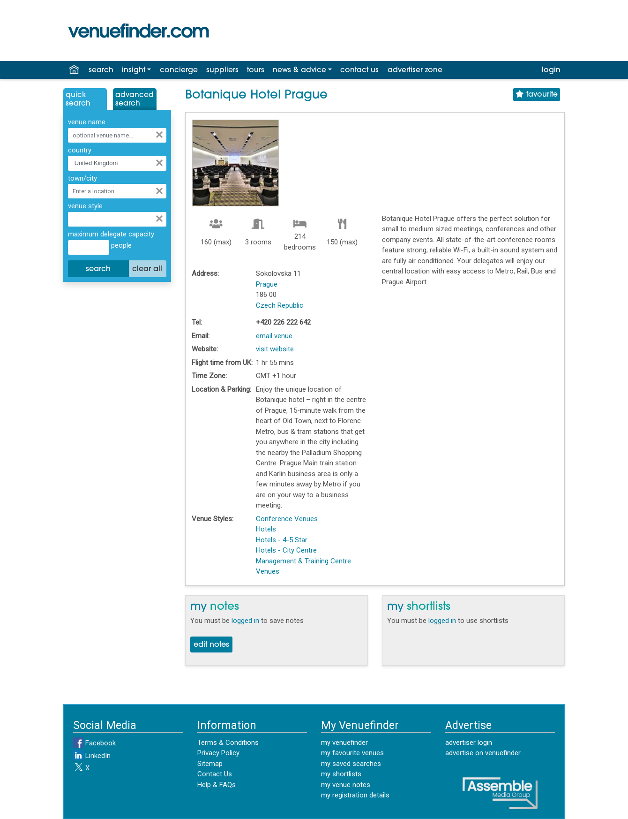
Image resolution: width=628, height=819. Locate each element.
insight (133, 70)
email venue (274, 336)
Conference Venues (287, 519)
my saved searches (351, 763)
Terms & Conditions (228, 742)
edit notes (211, 645)
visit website (275, 349)
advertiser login (468, 742)
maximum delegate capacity (111, 234)
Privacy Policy (218, 753)
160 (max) (216, 242)
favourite (537, 95)
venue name (86, 122)
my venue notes (345, 785)
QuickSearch (78, 99)
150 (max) (342, 242)
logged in (245, 620)
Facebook (94, 743)
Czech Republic (279, 305)
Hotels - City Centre (286, 550)
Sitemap (210, 763)
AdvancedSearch (134, 99)
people (120, 245)
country (79, 150)
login (551, 70)
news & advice (299, 70)
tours (255, 70)
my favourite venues (352, 753)
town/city (82, 178)
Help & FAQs (216, 785)
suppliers (222, 70)
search (101, 70)
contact (359, 70)
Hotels (266, 529)
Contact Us (214, 774)
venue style (85, 206)
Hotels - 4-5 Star (281, 540)
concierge (179, 70)
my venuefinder (344, 742)
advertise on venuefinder (483, 753)
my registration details (355, 795)
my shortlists (341, 774)
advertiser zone (415, 70)
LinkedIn (92, 755)
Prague (266, 284)
